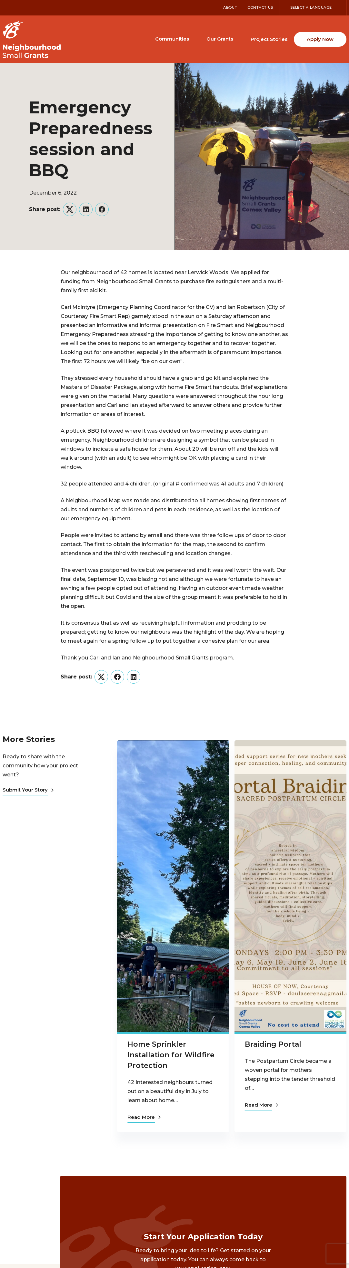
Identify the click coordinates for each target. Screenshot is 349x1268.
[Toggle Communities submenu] (195, 39)
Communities (172, 39)
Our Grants (219, 39)
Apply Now (320, 39)
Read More (144, 1117)
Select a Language (311, 7)
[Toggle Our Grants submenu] (239, 39)
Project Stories (269, 39)
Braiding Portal (273, 1044)
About (230, 7)
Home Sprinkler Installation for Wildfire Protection (170, 1055)
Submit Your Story (28, 790)
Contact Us (260, 7)
